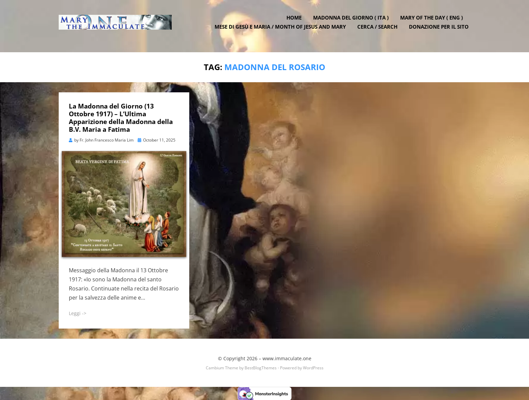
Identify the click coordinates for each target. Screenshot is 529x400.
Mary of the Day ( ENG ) (433, 21)
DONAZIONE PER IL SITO (440, 30)
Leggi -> (77, 313)
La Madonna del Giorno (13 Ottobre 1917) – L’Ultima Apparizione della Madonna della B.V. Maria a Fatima (121, 117)
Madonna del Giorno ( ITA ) (352, 21)
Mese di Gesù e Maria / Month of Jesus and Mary (281, 30)
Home (295, 21)
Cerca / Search (379, 30)
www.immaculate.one (286, 358)
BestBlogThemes (261, 368)
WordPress (313, 368)
